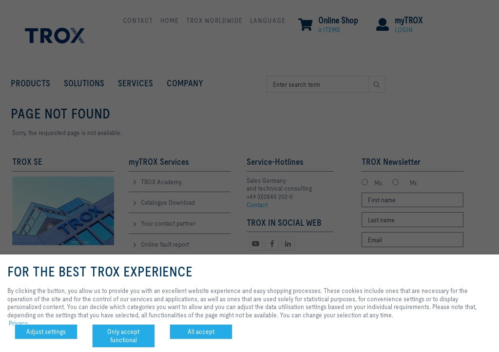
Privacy (18, 323)
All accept (201, 331)
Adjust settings (46, 331)
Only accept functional (123, 336)
